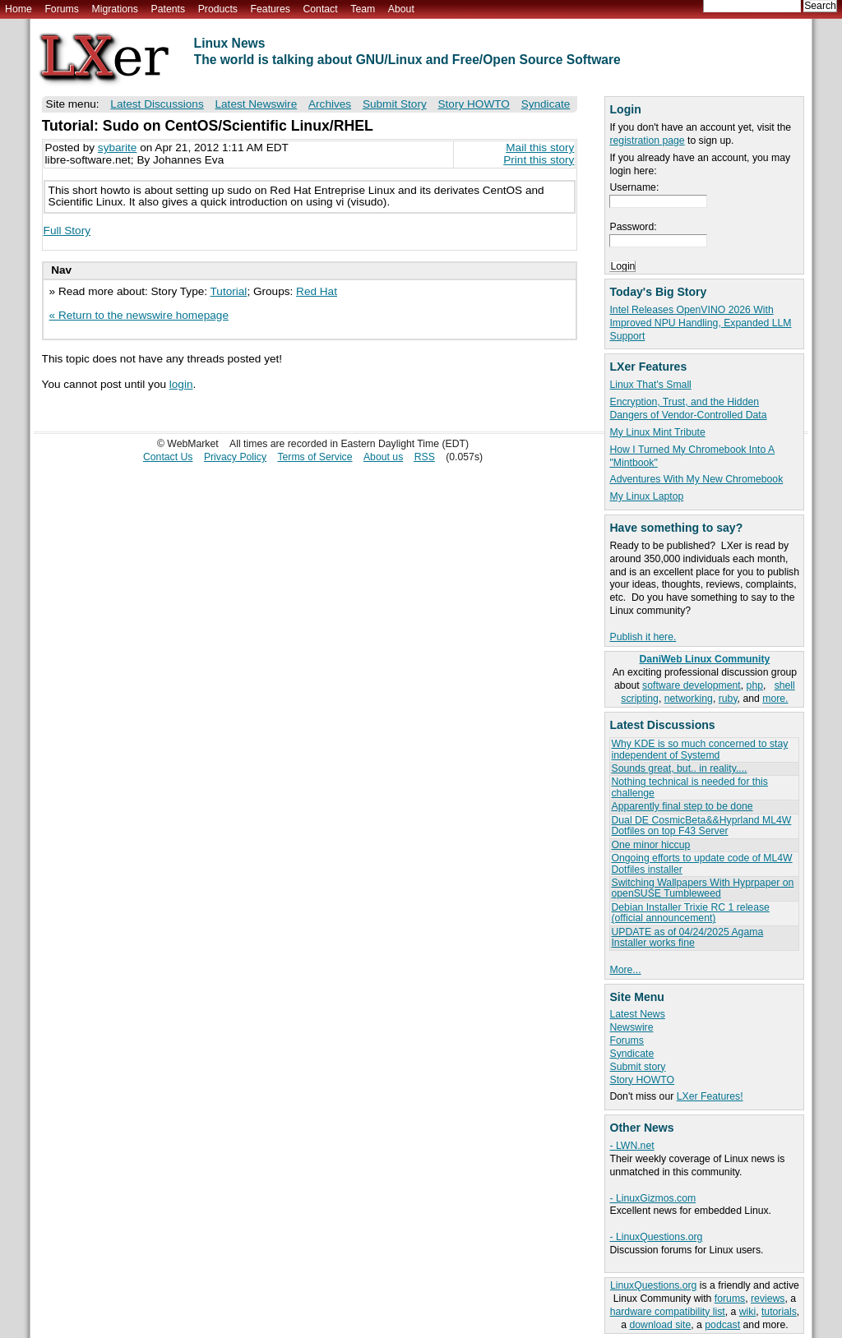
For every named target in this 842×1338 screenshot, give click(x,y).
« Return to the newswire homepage (139, 315)
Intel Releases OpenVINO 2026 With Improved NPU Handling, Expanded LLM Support (700, 323)
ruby (728, 698)
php (755, 685)
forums (730, 1298)
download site (660, 1325)
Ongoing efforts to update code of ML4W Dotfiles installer (701, 863)
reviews (767, 1298)
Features (270, 9)
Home (18, 9)
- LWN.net (631, 1145)
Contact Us (168, 457)
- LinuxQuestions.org (655, 1237)
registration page (646, 140)
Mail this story (540, 147)
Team (362, 9)
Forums (61, 9)
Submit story (637, 1067)
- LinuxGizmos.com (652, 1198)
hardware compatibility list (667, 1311)
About (401, 9)
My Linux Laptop (646, 496)
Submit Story (395, 104)
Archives (329, 104)
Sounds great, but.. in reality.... (679, 768)
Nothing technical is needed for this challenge (689, 787)
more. (775, 698)
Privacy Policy (235, 457)
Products (218, 9)
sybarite (117, 147)
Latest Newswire (256, 104)
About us (383, 457)
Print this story (538, 160)
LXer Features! (710, 1096)
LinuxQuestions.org (653, 1285)
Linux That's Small (650, 384)
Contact (320, 9)
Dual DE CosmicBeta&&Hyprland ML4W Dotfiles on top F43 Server (701, 825)
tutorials (779, 1311)
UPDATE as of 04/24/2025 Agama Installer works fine (687, 937)
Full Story (67, 230)
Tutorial (229, 291)
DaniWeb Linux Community (705, 659)
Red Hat (316, 291)
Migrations (114, 9)
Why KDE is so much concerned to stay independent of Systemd (699, 749)
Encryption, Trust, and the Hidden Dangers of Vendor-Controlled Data (687, 408)
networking (688, 698)
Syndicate (631, 1053)
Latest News (636, 1014)
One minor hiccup (650, 845)
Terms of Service (314, 457)
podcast (722, 1325)
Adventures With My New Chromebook (696, 479)
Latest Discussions (156, 104)
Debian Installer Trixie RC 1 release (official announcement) (690, 913)
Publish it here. (642, 637)
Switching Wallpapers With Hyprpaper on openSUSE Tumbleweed (702, 888)
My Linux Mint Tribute (657, 432)
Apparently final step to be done (681, 806)
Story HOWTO (641, 1080)
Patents (168, 9)
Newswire (631, 1027)
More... (625, 970)
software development (691, 685)
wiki (747, 1311)
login (181, 384)
